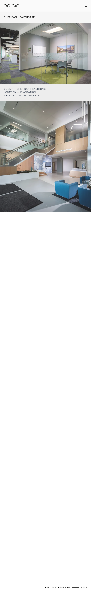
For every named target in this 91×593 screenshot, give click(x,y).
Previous (64, 587)
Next (84, 587)
